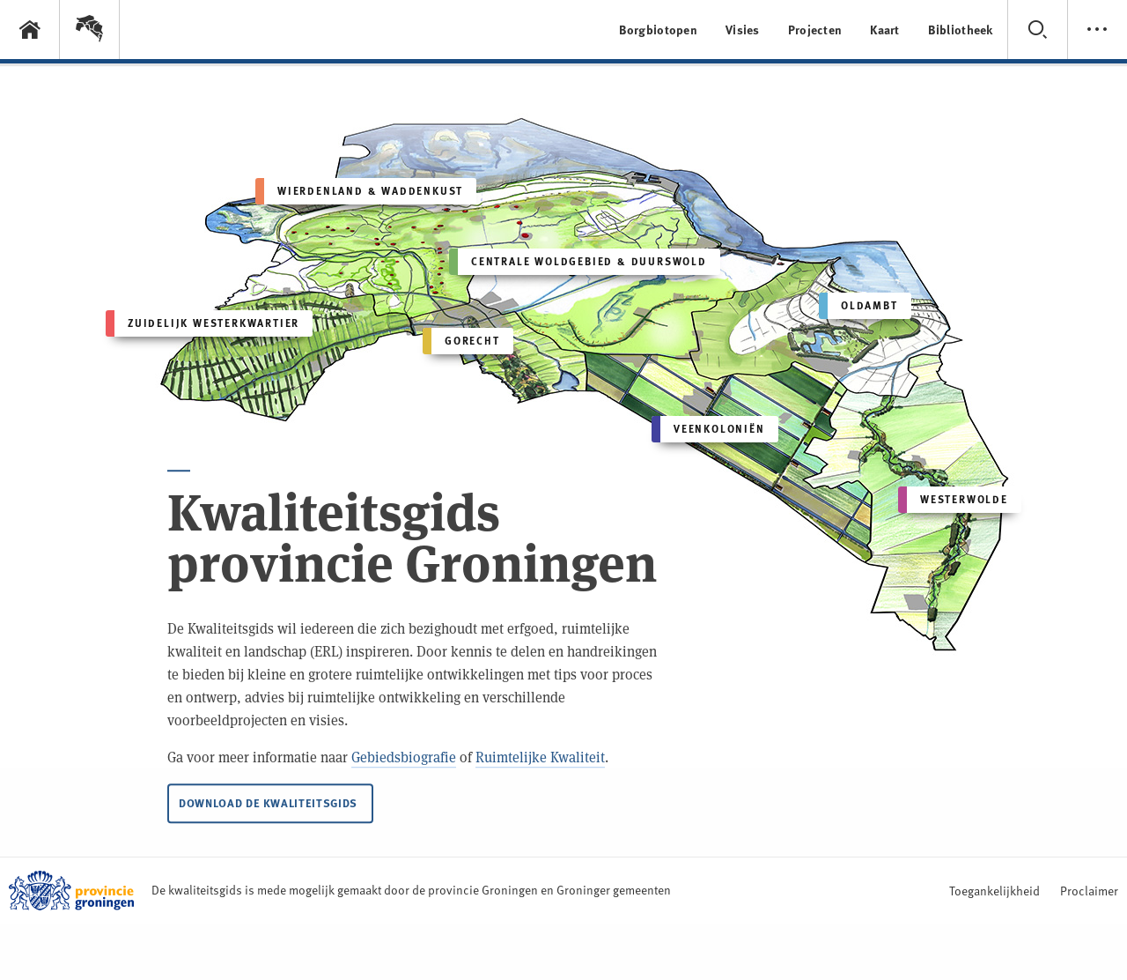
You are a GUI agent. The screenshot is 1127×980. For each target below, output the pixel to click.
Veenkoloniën (708, 429)
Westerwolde (953, 499)
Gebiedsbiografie (403, 760)
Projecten (815, 29)
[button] (89, 29)
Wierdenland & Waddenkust (359, 191)
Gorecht (461, 341)
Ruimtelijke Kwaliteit (540, 760)
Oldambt (858, 306)
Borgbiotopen (658, 29)
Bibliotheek (960, 29)
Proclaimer (1089, 890)
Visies (743, 29)
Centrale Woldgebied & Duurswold (578, 262)
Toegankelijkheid (994, 890)
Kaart (884, 29)
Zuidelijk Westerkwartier (202, 323)
